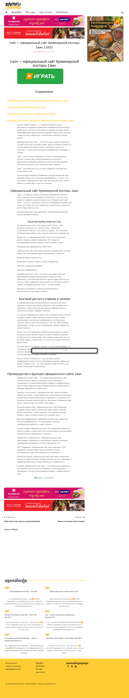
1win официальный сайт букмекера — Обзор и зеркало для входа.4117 (21, 641)
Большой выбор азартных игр (27, 108)
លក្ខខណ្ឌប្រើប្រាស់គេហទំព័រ (13, 669)
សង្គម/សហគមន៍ (45, 12)
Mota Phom (41, 53)
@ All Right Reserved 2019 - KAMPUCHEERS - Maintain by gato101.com (30, 684)
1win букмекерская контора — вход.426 (23, 593)
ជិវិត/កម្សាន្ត (39, 669)
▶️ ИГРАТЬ (40, 77)
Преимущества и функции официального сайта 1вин (41, 122)
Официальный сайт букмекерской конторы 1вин (38, 102)
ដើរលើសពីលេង (62, 12)
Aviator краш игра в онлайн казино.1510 (64, 593)
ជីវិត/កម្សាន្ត (30, 12)
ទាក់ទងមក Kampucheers (13, 666)
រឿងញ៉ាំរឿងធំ (16, 12)
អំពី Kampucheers (11, 663)
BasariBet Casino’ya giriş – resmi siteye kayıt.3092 (63, 639)
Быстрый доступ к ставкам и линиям (31, 115)
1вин (39, 126)
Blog (7, 589)
